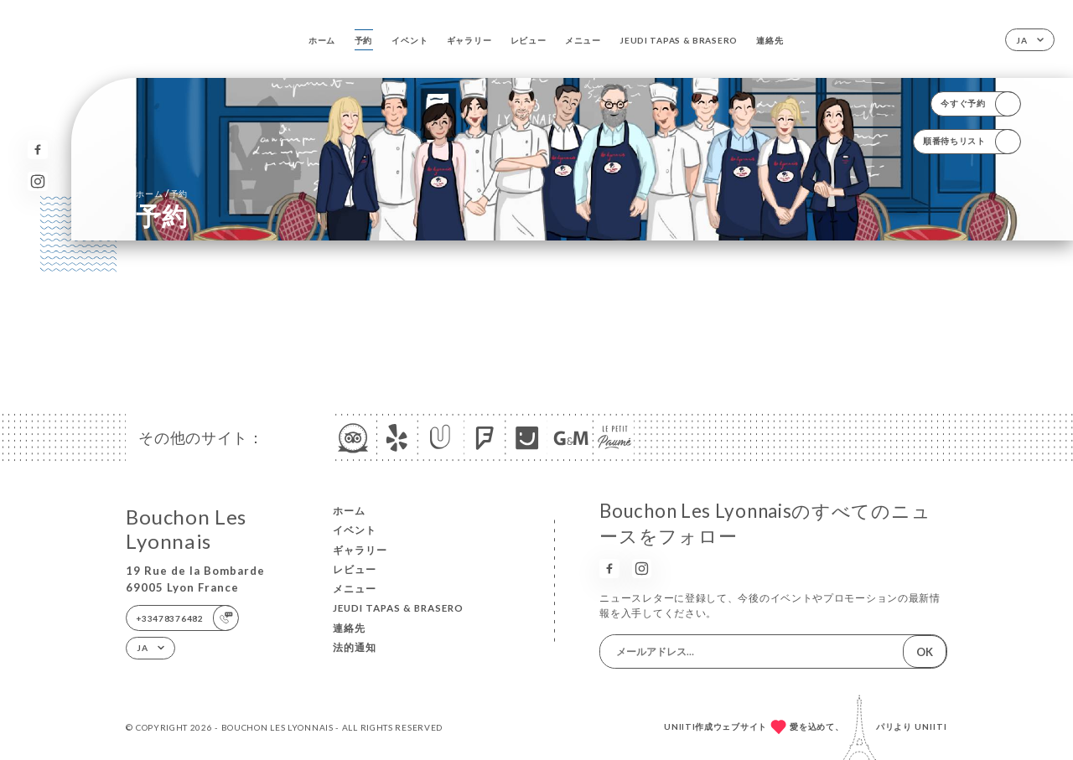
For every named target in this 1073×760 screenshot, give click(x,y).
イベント (409, 40)
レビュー (529, 40)
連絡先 (769, 40)
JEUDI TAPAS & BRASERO (678, 40)
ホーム (321, 40)
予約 (363, 40)
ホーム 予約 (162, 193)
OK (924, 652)
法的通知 (354, 647)
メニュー (583, 40)
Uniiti (931, 726)
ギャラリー (469, 40)
